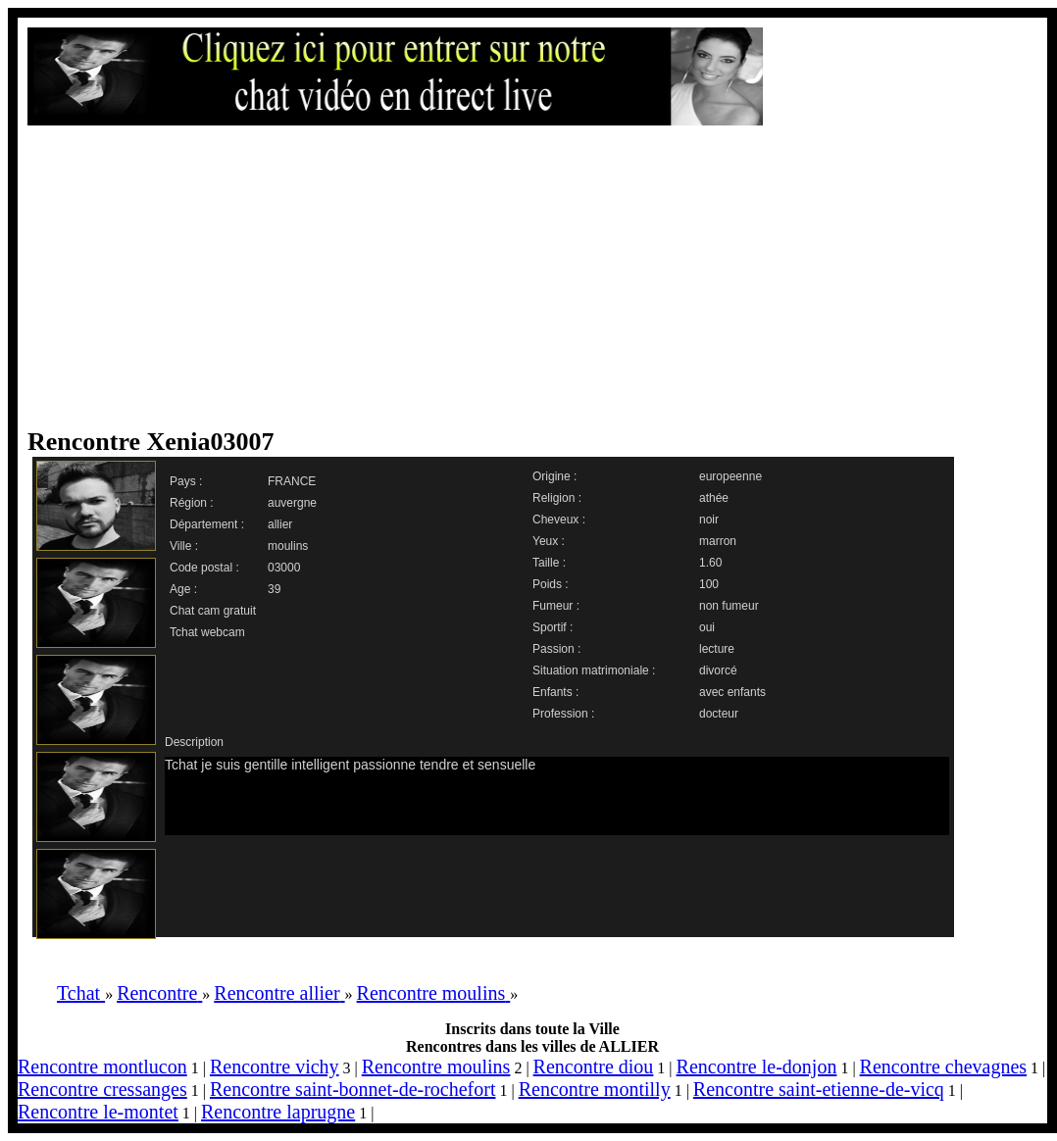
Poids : (550, 584)
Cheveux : (558, 519)
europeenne (730, 476)
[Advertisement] (395, 276)
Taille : (549, 563)
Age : (183, 589)
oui (707, 627)
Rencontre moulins (436, 1066)
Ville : (184, 546)
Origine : (554, 476)
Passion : (556, 649)
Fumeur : (555, 606)
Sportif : (552, 627)
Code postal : (204, 567)
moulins (288, 546)
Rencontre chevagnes (943, 1066)
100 (709, 584)
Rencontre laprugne (278, 1111)
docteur (718, 713)
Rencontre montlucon (102, 1066)
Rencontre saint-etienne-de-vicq (818, 1089)
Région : (192, 503)
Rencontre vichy (274, 1066)
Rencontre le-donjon (757, 1066)
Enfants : (555, 692)
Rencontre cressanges (102, 1089)
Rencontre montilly (595, 1089)
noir (709, 519)
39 (274, 589)
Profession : (563, 713)
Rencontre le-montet (98, 1111)
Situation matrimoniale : (593, 670)
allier (280, 524)
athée (714, 498)
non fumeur (729, 606)
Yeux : (548, 541)
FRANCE (292, 481)
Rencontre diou (593, 1066)
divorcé (718, 670)
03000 (284, 567)
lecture (716, 649)
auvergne (292, 503)
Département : (207, 524)
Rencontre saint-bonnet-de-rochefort (353, 1089)
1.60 (710, 563)
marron (717, 541)
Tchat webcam (207, 632)
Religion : (556, 498)
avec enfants (732, 692)
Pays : (186, 481)
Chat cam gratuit (213, 611)
